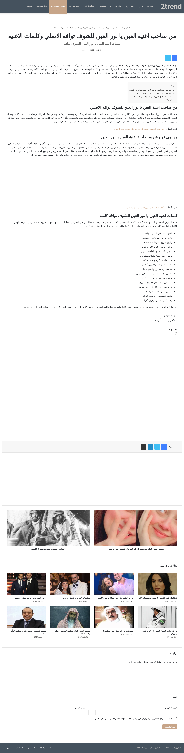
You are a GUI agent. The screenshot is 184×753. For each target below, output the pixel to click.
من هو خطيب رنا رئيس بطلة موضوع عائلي (116, 598)
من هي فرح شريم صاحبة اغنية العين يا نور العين (154, 93)
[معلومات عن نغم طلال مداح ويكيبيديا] (114, 617)
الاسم (174, 697)
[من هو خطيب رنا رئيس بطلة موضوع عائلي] (114, 584)
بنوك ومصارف (41, 6)
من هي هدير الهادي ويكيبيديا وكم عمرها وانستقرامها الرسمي (140, 129)
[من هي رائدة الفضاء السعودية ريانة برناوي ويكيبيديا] (158, 617)
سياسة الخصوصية (41, 748)
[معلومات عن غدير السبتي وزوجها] (70, 584)
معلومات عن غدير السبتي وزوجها (76, 598)
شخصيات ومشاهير (58, 6)
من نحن (6, 748)
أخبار (141, 6)
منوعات (29, 6)
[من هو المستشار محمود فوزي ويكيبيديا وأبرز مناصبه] (26, 617)
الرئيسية (150, 6)
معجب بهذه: (170, 100)
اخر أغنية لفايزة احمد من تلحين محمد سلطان (147, 207)
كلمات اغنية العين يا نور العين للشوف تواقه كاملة (154, 96)
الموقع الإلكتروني (82, 708)
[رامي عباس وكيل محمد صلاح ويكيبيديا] (26, 584)
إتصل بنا (29, 748)
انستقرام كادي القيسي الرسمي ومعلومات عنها (158, 598)
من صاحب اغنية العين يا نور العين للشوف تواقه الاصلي (151, 90)
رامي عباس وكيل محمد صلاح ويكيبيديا (30, 598)
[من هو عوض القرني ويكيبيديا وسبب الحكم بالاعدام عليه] (70, 617)
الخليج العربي (130, 6)
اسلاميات (102, 6)
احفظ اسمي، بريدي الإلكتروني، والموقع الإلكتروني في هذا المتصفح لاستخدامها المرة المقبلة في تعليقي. (134, 719)
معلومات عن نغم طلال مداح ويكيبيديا (118, 631)
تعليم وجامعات (115, 6)
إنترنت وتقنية (74, 6)
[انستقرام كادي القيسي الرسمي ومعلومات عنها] (158, 584)
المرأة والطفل (89, 6)
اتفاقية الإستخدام (17, 748)
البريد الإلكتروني (170, 708)
